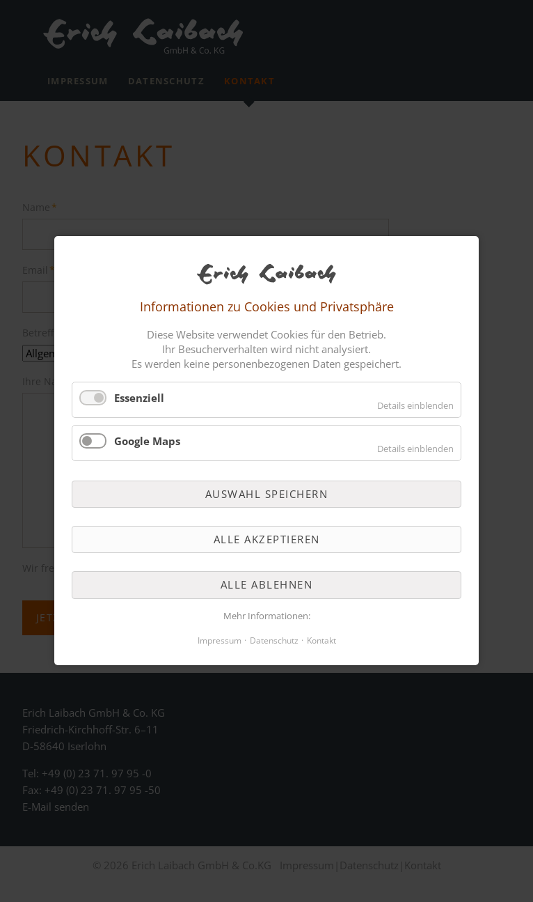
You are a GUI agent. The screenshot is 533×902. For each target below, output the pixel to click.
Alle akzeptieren (267, 539)
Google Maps (147, 441)
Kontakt (321, 641)
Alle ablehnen (267, 585)
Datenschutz (274, 641)
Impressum (219, 641)
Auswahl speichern (266, 494)
